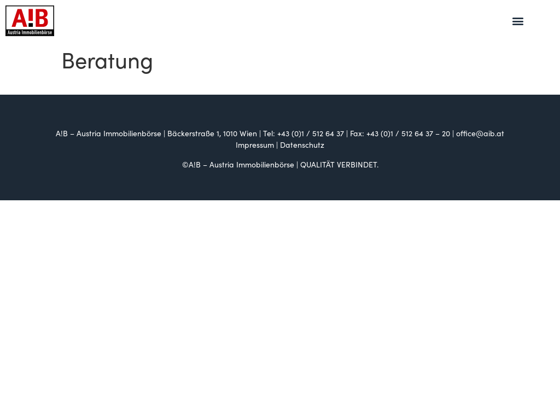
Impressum (255, 144)
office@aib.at (480, 133)
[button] (518, 21)
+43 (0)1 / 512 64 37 (310, 133)
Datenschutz (302, 144)
